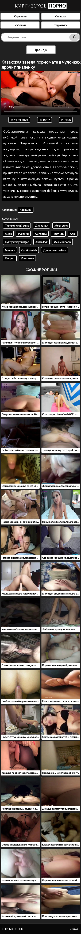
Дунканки (41, 225)
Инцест (10, 258)
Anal (72, 233)
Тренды (40, 50)
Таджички (60, 25)
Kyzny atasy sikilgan (17, 242)
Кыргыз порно (12, 929)
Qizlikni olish (29, 250)
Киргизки (20, 16)
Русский (23, 233)
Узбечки (20, 25)
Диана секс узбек (54, 250)
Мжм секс (61, 225)
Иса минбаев (62, 242)
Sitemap (74, 929)
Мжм (8, 233)
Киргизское (41, 6)
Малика (10, 250)
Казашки (60, 16)
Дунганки (27, 258)
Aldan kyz (41, 242)
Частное (58, 233)
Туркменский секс (17, 225)
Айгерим (41, 233)
